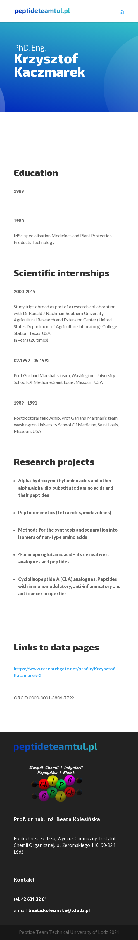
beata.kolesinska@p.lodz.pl (59, 910)
